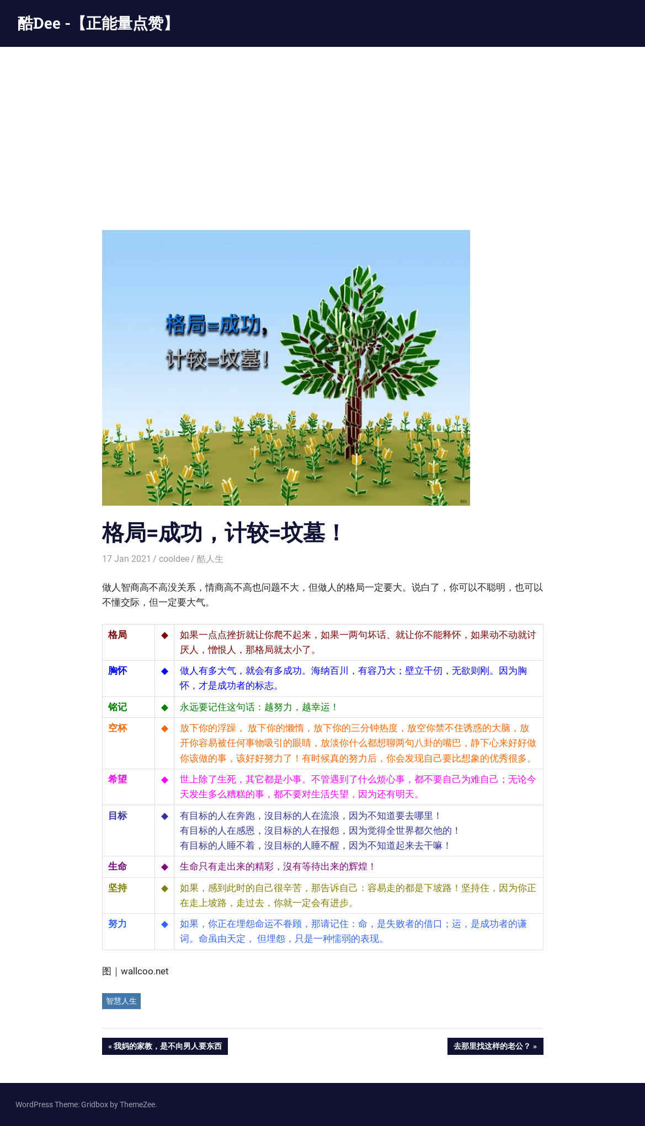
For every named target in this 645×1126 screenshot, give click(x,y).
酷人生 (210, 559)
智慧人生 (121, 1000)
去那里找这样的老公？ (492, 1047)
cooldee (174, 559)
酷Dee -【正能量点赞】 (98, 23)
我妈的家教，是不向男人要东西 (167, 1047)
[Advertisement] (322, 129)
